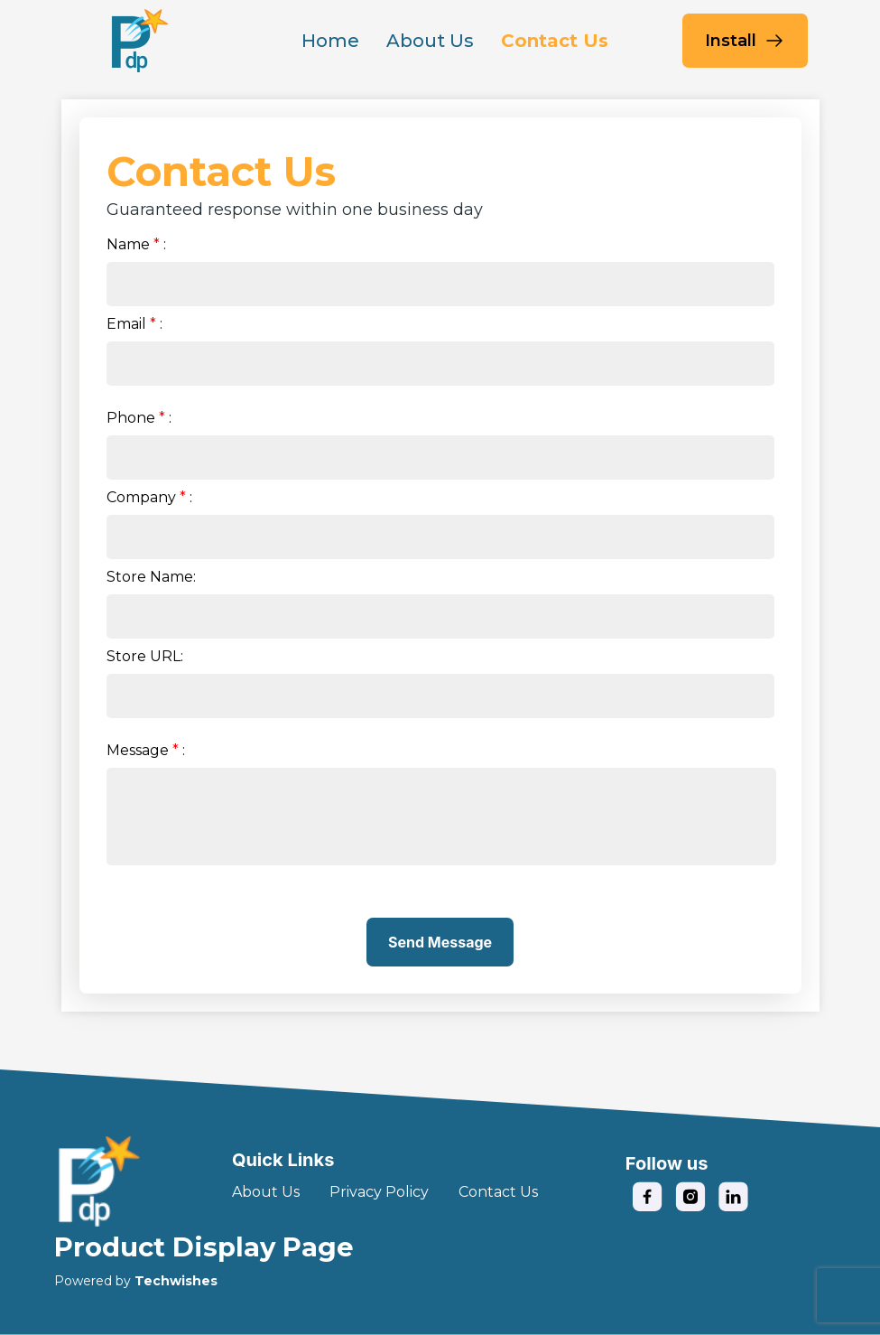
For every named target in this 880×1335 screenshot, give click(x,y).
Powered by (136, 1281)
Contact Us (554, 40)
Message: (146, 750)
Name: (136, 244)
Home (330, 40)
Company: (149, 497)
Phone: (139, 417)
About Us (430, 40)
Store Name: (151, 576)
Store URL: (145, 656)
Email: (134, 323)
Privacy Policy (379, 1191)
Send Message (440, 942)
